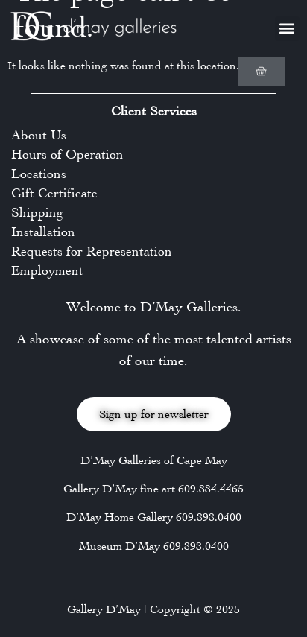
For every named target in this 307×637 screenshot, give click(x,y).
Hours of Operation (67, 154)
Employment (47, 270)
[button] (287, 28)
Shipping (37, 212)
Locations (38, 173)
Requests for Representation (91, 251)
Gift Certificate (54, 193)
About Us (38, 135)
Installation (43, 232)
